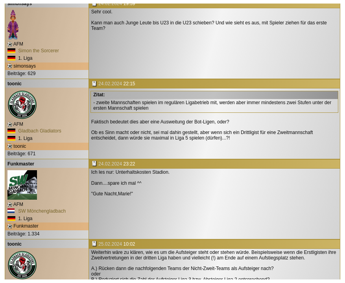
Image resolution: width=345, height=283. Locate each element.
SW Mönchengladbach (36, 211)
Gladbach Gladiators (34, 131)
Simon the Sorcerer (33, 50)
